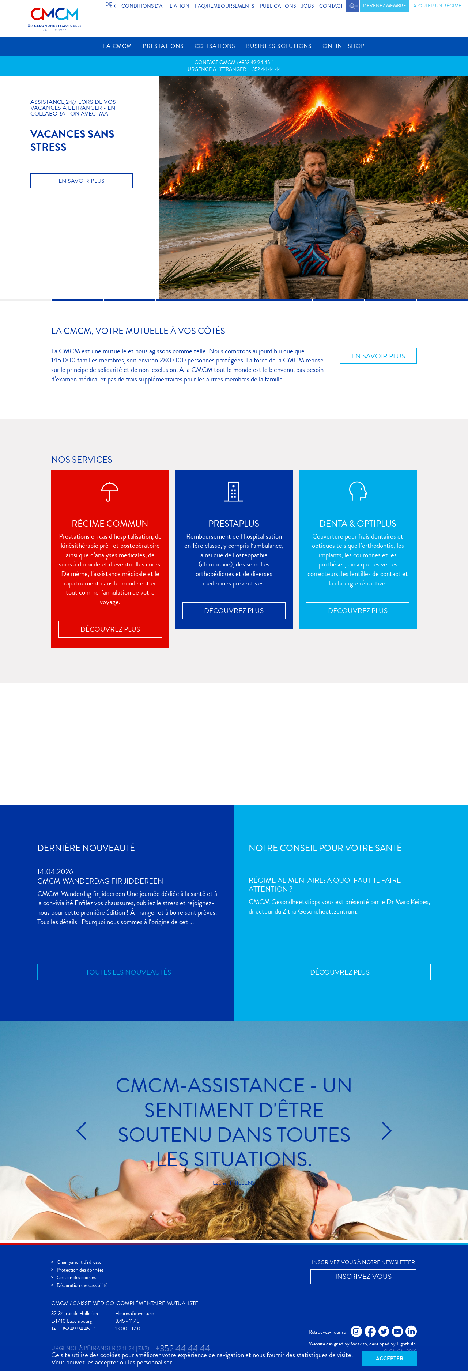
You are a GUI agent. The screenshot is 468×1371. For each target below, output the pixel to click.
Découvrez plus (110, 633)
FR (116, 6)
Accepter (389, 1357)
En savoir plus (81, 184)
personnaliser (154, 1361)
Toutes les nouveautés (128, 975)
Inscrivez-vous (377, 757)
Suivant (365, 1134)
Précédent (103, 1134)
